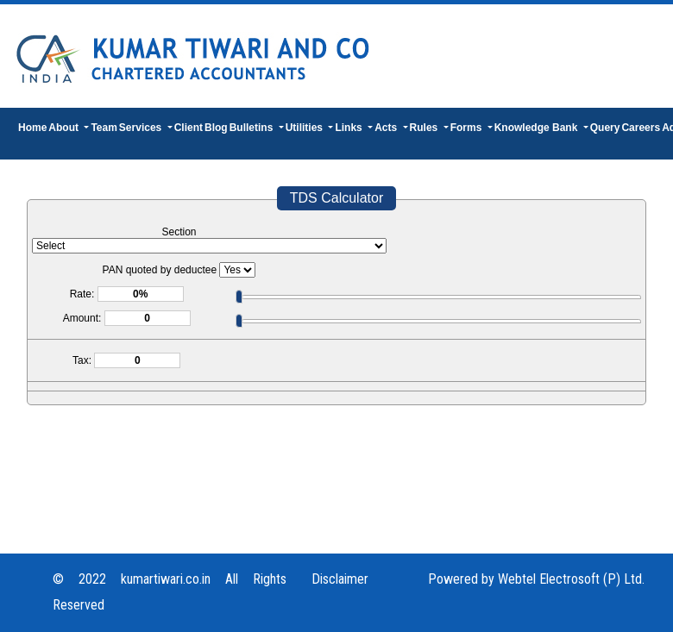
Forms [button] (467, 128)
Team (103, 128)
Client (188, 128)
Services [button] (142, 128)
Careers (640, 128)
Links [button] (350, 128)
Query (605, 128)
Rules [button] (425, 128)
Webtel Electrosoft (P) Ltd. (571, 579)
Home (32, 128)
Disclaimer (339, 579)
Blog (216, 128)
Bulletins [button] (253, 128)
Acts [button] (386, 128)
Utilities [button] (306, 128)
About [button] (64, 128)
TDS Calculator (336, 198)
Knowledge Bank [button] (537, 128)
